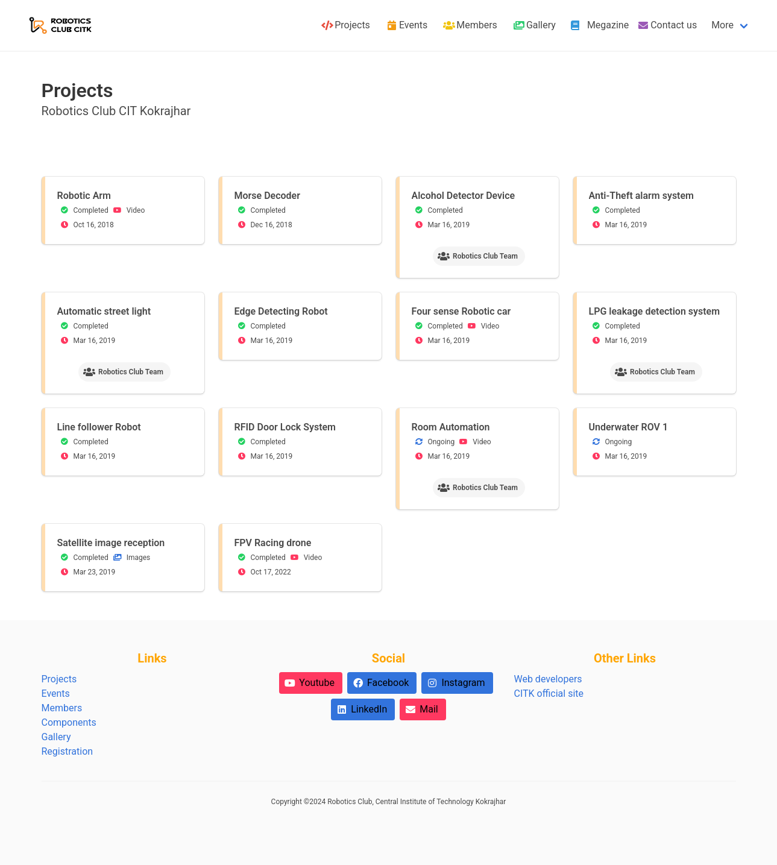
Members (62, 708)
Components (69, 722)
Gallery (56, 737)
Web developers (548, 679)
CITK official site (549, 693)
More (722, 25)
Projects (59, 679)
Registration (67, 751)
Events (56, 693)
